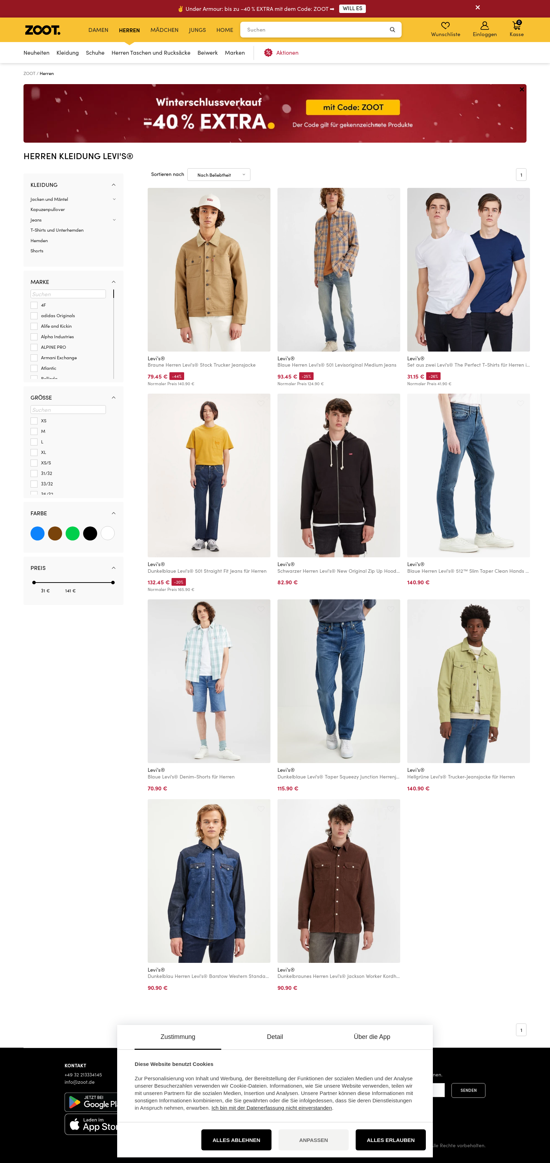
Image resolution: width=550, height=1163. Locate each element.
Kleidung (67, 52)
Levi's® (156, 358)
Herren (129, 30)
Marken (235, 52)
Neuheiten (36, 52)
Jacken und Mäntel (49, 199)
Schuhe (95, 52)
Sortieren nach (167, 174)
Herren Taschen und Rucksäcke (151, 52)
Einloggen (485, 29)
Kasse (517, 28)
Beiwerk (207, 52)
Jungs (197, 29)
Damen (98, 29)
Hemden (39, 240)
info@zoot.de (80, 1082)
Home (224, 29)
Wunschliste (445, 29)
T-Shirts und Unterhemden (57, 230)
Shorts (37, 250)
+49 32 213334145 (83, 1074)
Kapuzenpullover (48, 209)
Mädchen (164, 29)
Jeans (36, 220)
